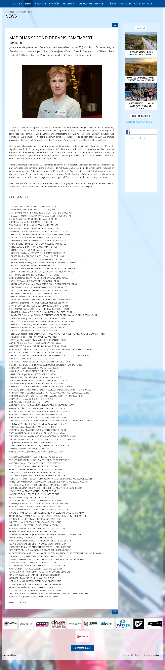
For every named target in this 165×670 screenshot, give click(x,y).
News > (23, 11)
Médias (112, 3)
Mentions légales (10, 655)
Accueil (17, 3)
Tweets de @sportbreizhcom (138, 121)
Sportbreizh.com (138, 138)
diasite (158, 654)
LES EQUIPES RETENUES (92, 3)
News (28, 3)
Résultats (125, 3)
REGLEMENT (69, 3)
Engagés (54, 3)
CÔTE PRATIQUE (143, 3)
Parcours (40, 3)
